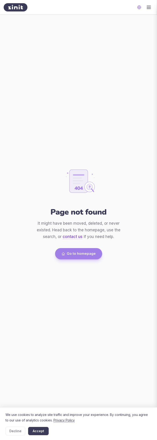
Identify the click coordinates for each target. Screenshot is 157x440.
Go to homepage (78, 253)
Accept (38, 431)
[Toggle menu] (148, 7)
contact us (72, 236)
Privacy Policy (64, 420)
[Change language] (139, 7)
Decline (15, 431)
